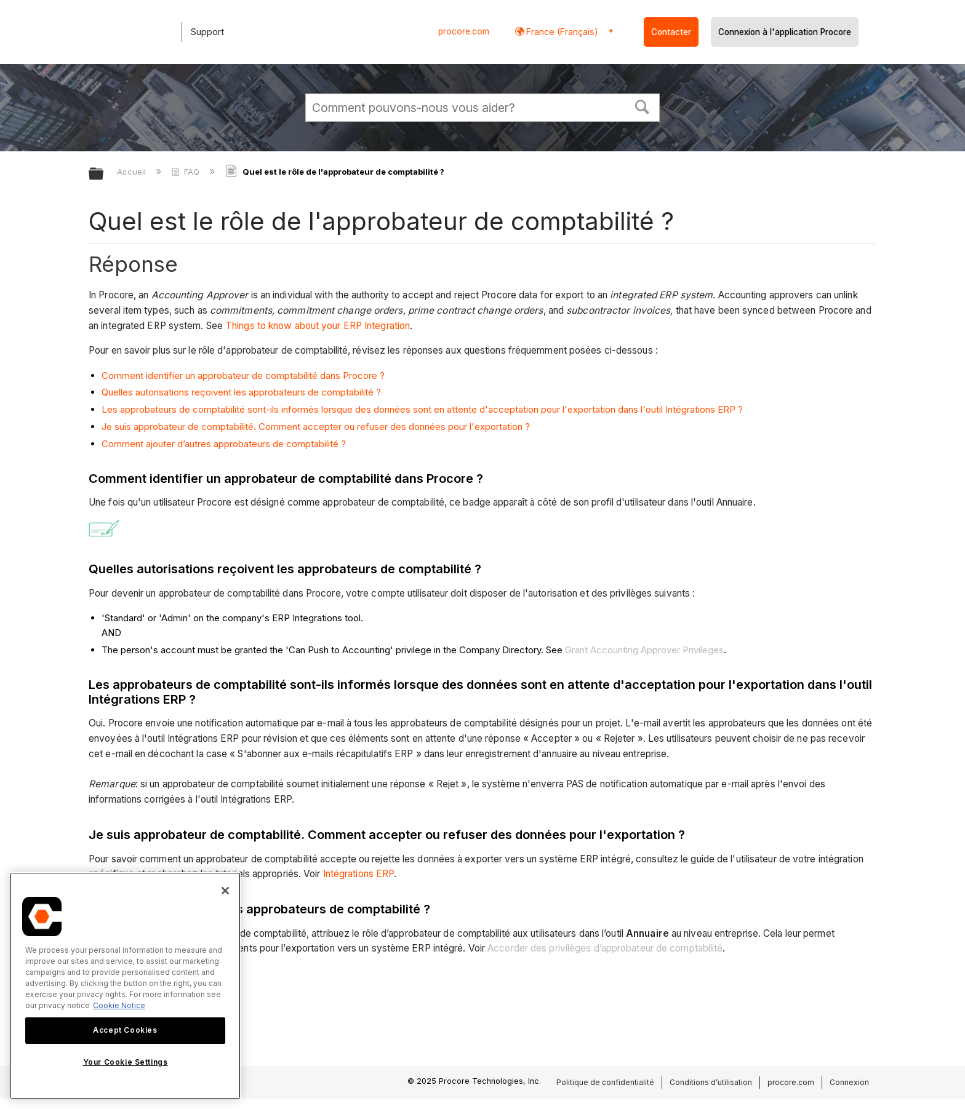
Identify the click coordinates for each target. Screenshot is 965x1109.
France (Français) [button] (561, 31)
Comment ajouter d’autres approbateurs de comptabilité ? (224, 444)
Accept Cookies (125, 1030)
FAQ (187, 172)
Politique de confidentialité (605, 1082)
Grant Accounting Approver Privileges (644, 650)
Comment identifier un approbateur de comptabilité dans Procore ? (243, 375)
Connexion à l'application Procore (784, 32)
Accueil (132, 172)
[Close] (225, 890)
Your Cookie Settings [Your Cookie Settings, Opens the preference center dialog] (125, 1062)
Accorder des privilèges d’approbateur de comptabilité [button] (605, 948)
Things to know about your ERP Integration (317, 326)
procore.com (463, 31)
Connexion (849, 1082)
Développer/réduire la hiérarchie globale (104, 174)
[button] (642, 106)
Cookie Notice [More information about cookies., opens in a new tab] (119, 1005)
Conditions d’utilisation (711, 1082)
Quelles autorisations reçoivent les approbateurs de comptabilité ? (241, 392)
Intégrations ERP (358, 874)
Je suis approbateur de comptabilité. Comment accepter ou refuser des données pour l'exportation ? (316, 426)
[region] (125, 985)
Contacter (671, 32)
